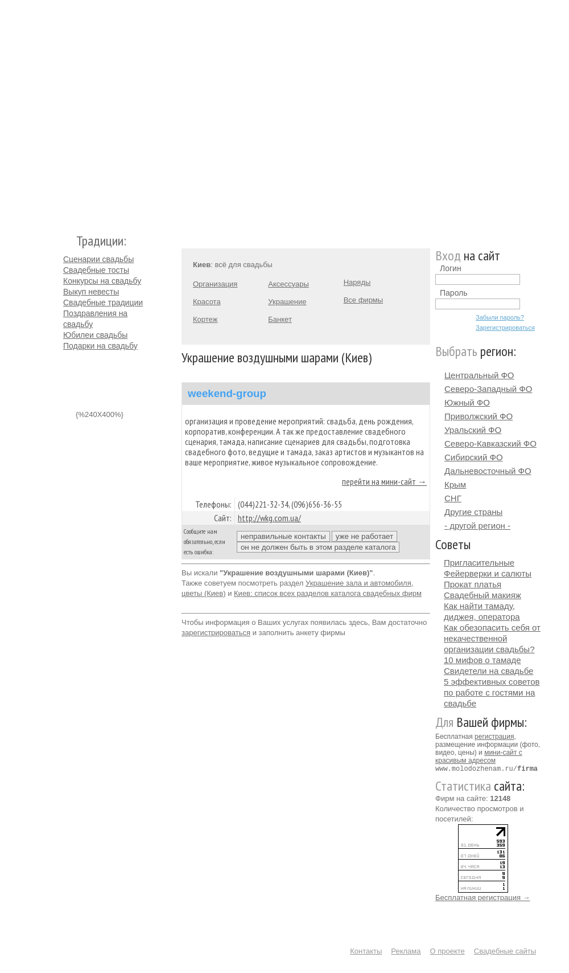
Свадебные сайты (505, 950)
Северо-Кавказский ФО (490, 443)
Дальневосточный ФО (487, 471)
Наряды (357, 282)
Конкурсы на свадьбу (102, 280)
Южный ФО (467, 402)
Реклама (405, 950)
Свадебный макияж (482, 595)
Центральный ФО (479, 375)
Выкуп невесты (91, 291)
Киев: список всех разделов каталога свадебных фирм (328, 593)
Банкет (280, 319)
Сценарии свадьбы (98, 259)
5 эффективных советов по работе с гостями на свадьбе (492, 692)
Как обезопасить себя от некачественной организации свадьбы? (492, 638)
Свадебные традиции (103, 302)
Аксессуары (288, 284)
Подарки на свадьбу (100, 345)
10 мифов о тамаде (482, 660)
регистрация (494, 737)
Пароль (454, 292)
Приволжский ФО (478, 416)
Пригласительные (479, 562)
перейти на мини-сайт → (384, 481)
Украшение (287, 301)
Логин (450, 268)
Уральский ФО (472, 430)
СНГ (452, 498)
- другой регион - (477, 525)
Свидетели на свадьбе (488, 671)
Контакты (366, 950)
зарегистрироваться (216, 632)
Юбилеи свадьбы (95, 335)
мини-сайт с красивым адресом (478, 756)
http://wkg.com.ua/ (269, 518)
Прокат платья (472, 584)
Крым (455, 484)
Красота (207, 301)
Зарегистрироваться (505, 327)
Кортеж (205, 319)
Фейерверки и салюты (487, 573)
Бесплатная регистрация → (482, 897)
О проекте (447, 950)
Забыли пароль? (500, 317)
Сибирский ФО (473, 457)
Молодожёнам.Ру (67, 111)
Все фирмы (363, 300)
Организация (215, 284)
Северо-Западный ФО (488, 389)
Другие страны (473, 512)
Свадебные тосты (96, 270)
